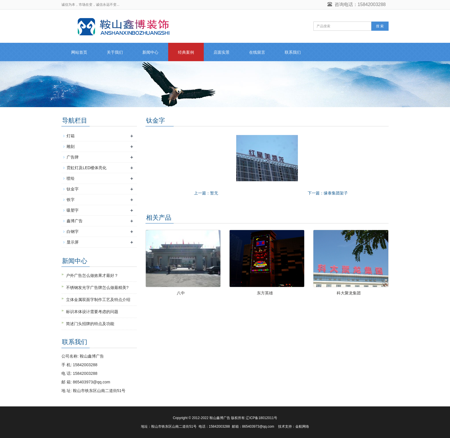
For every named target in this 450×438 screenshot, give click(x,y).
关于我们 (115, 52)
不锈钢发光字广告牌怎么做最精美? (97, 287)
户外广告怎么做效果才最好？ (92, 275)
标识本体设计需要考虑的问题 (92, 311)
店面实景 (222, 52)
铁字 (71, 199)
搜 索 (380, 26)
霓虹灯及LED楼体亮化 (86, 167)
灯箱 (71, 136)
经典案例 (186, 52)
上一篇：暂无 (206, 193)
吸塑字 (73, 210)
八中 (181, 293)
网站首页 (79, 52)
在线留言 (257, 52)
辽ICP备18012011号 (261, 418)
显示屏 (73, 242)
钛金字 (73, 189)
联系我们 (293, 52)
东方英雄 (265, 293)
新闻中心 (150, 52)
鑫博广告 (75, 221)
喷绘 (71, 178)
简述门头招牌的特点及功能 (90, 323)
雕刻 (71, 146)
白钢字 (73, 231)
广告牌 (73, 157)
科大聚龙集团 (349, 293)
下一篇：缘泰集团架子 (328, 193)
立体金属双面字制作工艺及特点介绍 (98, 299)
